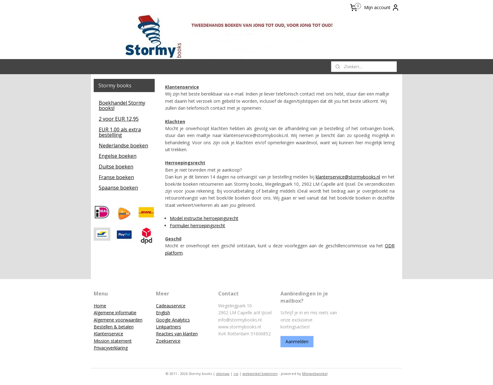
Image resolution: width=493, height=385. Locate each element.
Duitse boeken (116, 166)
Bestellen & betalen (114, 327)
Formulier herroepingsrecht (197, 225)
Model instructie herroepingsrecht (204, 218)
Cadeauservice (171, 306)
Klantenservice (108, 334)
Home (100, 306)
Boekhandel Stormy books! (122, 105)
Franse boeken (116, 177)
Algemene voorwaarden (118, 320)
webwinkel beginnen (260, 373)
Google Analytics (173, 320)
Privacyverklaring (111, 348)
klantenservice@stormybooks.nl (348, 177)
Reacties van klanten (177, 334)
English (163, 313)
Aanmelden (296, 341)
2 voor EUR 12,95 (119, 118)
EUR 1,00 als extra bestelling (120, 132)
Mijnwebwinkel (315, 373)
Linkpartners (168, 327)
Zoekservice (168, 341)
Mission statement (113, 341)
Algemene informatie (115, 313)
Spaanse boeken (118, 187)
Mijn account (381, 7)
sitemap (223, 373)
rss (236, 373)
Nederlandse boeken (123, 145)
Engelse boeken (117, 155)
